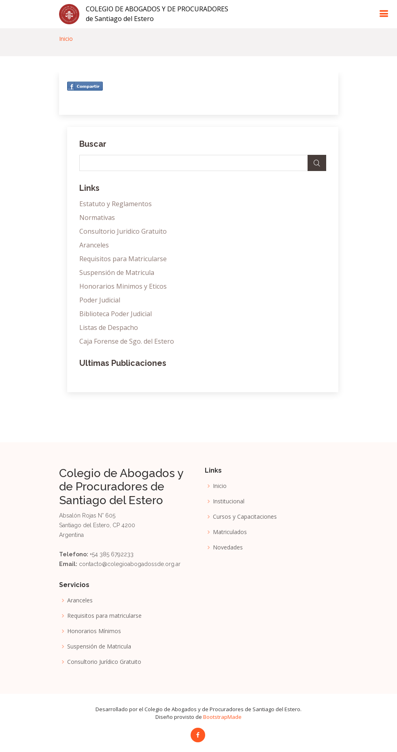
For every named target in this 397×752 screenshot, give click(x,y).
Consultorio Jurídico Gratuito (104, 662)
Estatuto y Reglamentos (115, 203)
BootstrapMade (222, 716)
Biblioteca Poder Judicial (115, 313)
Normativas (97, 217)
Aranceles (94, 245)
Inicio (66, 38)
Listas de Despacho (108, 327)
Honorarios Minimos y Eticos (123, 286)
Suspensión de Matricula (116, 272)
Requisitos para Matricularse (123, 258)
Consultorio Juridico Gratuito (123, 231)
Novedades (228, 547)
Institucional (228, 501)
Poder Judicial (99, 300)
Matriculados (230, 532)
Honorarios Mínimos (94, 631)
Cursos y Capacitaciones (245, 517)
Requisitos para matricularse (104, 616)
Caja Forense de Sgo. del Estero (126, 341)
